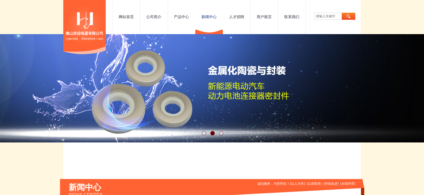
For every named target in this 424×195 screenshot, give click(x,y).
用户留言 (264, 17)
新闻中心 (209, 17)
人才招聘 (236, 17)
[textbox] (328, 16)
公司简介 (153, 17)
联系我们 (291, 17)
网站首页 (126, 17)
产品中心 (181, 17)
